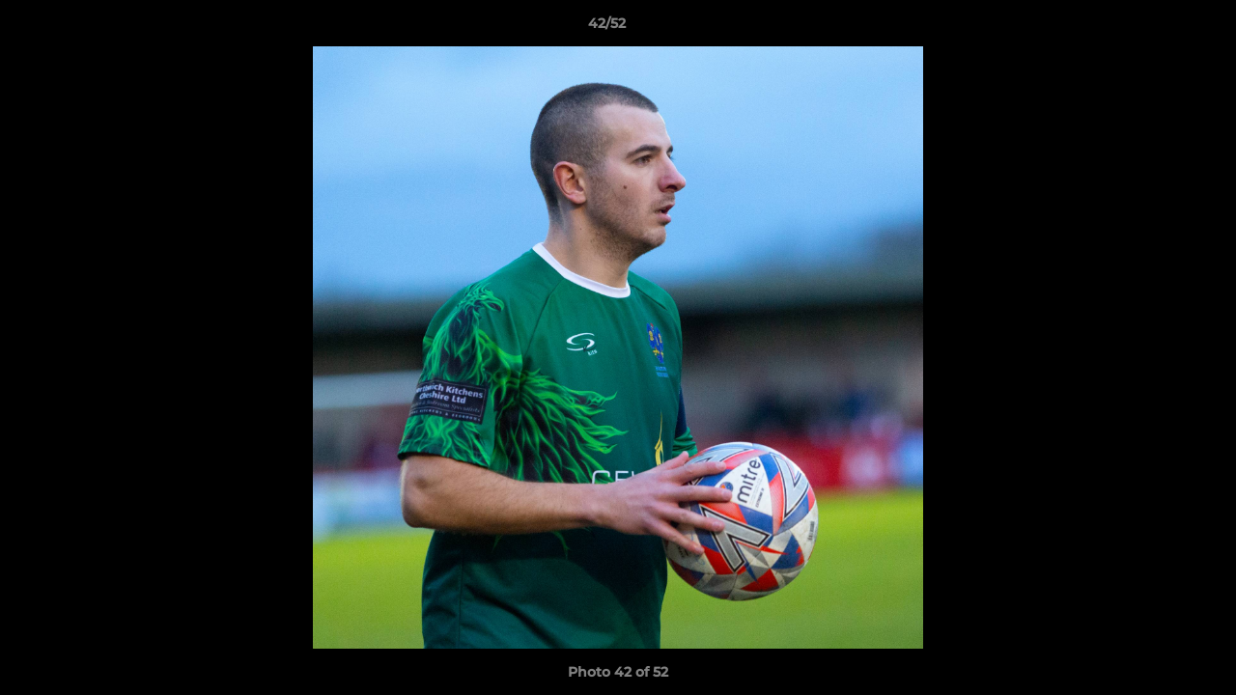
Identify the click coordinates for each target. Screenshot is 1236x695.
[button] (1154, 28)
